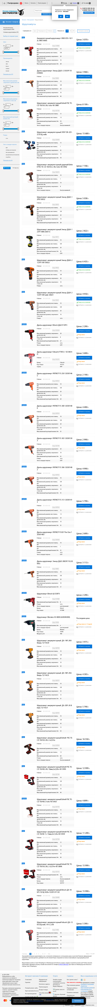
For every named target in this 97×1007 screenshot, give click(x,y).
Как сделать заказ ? (72, 979)
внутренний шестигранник (12, 154)
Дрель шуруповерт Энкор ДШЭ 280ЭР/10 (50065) (55, 562)
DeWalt (7, 68)
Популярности (42, 31)
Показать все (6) (7, 160)
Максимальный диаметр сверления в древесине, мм (11, 81)
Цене (35, 31)
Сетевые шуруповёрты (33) (10, 32)
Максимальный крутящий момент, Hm (10, 118)
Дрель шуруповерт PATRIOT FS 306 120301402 (54, 469)
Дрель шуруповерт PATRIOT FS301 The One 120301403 (54, 533)
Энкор (7, 61)
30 (67, 31)
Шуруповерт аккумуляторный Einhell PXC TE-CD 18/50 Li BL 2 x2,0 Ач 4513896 (54, 865)
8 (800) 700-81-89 (88, 10)
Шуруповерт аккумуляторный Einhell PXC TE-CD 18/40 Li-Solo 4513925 (54, 801)
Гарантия (27, 982)
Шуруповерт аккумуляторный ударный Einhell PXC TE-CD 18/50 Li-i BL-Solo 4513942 (55, 166)
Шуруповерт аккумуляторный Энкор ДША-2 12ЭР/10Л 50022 (55, 261)
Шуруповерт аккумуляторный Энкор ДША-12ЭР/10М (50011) (54, 231)
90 (73, 31)
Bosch (7, 66)
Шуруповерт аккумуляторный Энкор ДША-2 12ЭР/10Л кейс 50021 (55, 294)
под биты (8, 157)
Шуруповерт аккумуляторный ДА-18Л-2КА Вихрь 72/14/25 (54, 674)
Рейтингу (50, 31)
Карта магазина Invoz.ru (32, 991)
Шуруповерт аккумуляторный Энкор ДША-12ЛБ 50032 (54, 198)
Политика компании (72, 992)
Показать (7, 168)
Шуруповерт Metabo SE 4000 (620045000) (53, 617)
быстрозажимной (10, 152)
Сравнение (77, 1005)
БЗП (7, 147)
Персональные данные (73, 985)
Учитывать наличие (83, 31)
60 (70, 31)
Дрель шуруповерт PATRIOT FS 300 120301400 (54, 407)
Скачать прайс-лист (31, 997)
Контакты (33, 3)
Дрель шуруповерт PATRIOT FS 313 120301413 (54, 501)
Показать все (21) (8, 74)
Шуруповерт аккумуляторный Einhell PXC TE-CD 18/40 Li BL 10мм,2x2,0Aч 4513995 (54, 768)
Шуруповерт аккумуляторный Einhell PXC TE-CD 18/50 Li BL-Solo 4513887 (54, 104)
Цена (4, 42)
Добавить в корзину (84, 44)
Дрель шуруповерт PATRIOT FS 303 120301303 (54, 440)
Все (49, 954)
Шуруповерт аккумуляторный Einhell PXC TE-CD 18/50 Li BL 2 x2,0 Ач (55, 739)
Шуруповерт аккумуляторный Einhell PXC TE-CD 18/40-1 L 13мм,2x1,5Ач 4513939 (54, 833)
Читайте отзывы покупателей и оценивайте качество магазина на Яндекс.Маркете (59, 983)
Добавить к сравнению (83, 50)
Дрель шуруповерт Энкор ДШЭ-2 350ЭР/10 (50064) (54, 72)
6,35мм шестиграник (11, 150)
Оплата (26, 3)
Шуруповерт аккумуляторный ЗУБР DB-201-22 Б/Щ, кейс (54, 133)
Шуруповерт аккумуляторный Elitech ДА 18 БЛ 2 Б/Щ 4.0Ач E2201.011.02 (54, 891)
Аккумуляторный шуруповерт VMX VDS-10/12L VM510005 (55, 39)
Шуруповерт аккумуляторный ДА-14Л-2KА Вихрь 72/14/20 (54, 642)
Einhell (7, 71)
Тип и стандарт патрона (10, 144)
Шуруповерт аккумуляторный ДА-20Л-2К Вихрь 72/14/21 (54, 707)
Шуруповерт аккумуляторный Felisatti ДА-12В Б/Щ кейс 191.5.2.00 (55, 924)
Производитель (7, 58)
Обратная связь (88, 12)
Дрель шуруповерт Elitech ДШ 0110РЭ (52, 325)
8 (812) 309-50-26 (88, 8)
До (12, 46)
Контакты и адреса (44, 984)
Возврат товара (43, 990)
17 (44, 954)
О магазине (28, 979)
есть (7, 138)
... (40, 954)
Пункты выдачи (42, 3)
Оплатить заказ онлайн (49, 14)
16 (42, 954)
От (4, 46)
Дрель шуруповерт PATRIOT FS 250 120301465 (54, 375)
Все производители (30, 993)
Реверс (5, 135)
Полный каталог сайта (31, 988)
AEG (7, 64)
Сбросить (16, 168)
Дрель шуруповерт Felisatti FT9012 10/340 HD (54, 353)
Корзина (74, 3)
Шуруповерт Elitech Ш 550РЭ (48, 594)
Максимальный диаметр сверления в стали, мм (10, 99)
